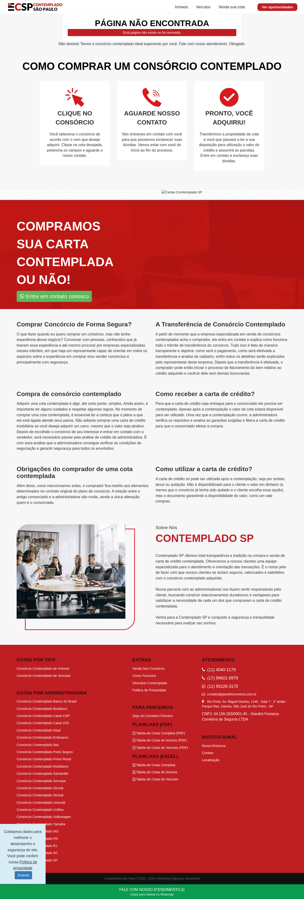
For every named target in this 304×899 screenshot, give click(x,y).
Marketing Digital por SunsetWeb (178, 878)
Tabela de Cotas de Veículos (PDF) (160, 748)
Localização (210, 760)
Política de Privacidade (149, 690)
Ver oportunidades (277, 7)
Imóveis (181, 7)
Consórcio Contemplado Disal (39, 730)
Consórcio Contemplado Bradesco (42, 709)
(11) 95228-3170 (220, 686)
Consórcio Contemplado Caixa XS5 (43, 723)
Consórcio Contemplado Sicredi (40, 795)
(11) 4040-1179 (219, 669)
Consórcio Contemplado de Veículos (43, 676)
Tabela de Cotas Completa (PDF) (159, 733)
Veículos (203, 7)
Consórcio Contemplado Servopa (41, 781)
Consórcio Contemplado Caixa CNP (43, 716)
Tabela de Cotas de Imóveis (155, 772)
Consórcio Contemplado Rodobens (42, 766)
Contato (208, 753)
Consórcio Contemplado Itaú (38, 745)
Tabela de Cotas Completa (154, 765)
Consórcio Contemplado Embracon (42, 737)
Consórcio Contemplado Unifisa (40, 810)
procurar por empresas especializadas (113, 345)
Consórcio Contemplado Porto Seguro (45, 752)
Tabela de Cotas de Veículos (155, 779)
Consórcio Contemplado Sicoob (40, 788)
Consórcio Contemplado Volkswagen (44, 817)
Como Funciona (144, 676)
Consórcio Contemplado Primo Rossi (44, 759)
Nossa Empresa (214, 746)
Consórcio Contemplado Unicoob (41, 802)
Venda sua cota (231, 7)
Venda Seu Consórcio (149, 668)
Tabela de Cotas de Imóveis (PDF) (160, 740)
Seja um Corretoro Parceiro (153, 716)
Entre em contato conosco (54, 296)
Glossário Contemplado (150, 683)
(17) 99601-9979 (220, 678)
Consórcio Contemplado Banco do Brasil (46, 701)
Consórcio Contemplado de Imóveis (43, 668)
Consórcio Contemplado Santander (43, 773)
